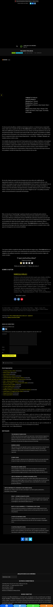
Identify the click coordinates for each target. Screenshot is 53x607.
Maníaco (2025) (6, 372)
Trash (36, 310)
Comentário (4, 333)
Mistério (37, 309)
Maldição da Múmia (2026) (14, 590)
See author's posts (20, 295)
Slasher (15, 310)
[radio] (21, 263)
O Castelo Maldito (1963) (9, 386)
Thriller (33, 310)
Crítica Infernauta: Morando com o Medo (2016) (14, 379)
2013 (44, 307)
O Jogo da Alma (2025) (8, 388)
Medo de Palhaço (31, 309)
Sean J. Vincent (10, 310)
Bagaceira (11, 309)
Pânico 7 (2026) (9, 587)
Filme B (20, 309)
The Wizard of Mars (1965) (9, 370)
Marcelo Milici (20, 274)
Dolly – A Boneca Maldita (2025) (10, 381)
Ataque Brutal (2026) (8, 393)
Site (2, 352)
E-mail (3, 349)
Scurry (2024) (6, 374)
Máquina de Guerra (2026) (9, 376)
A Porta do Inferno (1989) (9, 384)
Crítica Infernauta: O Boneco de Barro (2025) (13, 377)
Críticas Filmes (19, 52)
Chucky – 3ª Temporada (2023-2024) (14, 585)
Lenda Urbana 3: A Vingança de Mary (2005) (13, 391)
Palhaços (42, 309)
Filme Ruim (25, 309)
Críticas (13, 52)
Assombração (5, 309)
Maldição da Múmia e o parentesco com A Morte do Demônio (17, 389)
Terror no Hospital (27, 310)
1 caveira (40, 307)
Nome (3, 347)
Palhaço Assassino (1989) (14, 317)
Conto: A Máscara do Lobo (21, 583)
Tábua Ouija (20, 310)
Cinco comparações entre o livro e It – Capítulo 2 (21, 315)
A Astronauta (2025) (8, 394)
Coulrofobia (15, 309)
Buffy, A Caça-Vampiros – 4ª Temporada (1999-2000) (15, 382)
